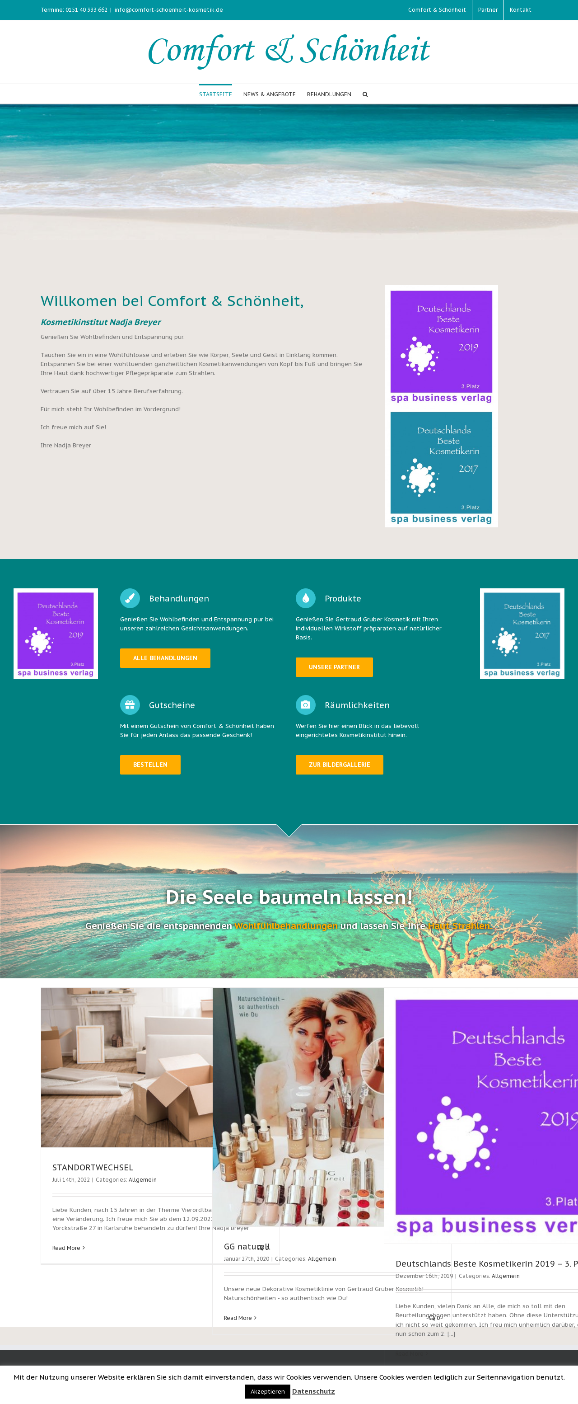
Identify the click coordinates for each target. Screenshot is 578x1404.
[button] (365, 93)
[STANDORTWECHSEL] (160, 1070)
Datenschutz (313, 1391)
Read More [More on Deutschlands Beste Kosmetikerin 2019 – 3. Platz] (410, 1357)
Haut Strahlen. (460, 930)
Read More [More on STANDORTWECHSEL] (66, 1251)
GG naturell (247, 1250)
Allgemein (143, 1183)
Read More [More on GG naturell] (238, 1321)
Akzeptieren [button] (268, 1391)
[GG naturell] (332, 1110)
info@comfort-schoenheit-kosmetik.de (168, 9)
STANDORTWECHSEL (93, 1171)
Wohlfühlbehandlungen (286, 930)
